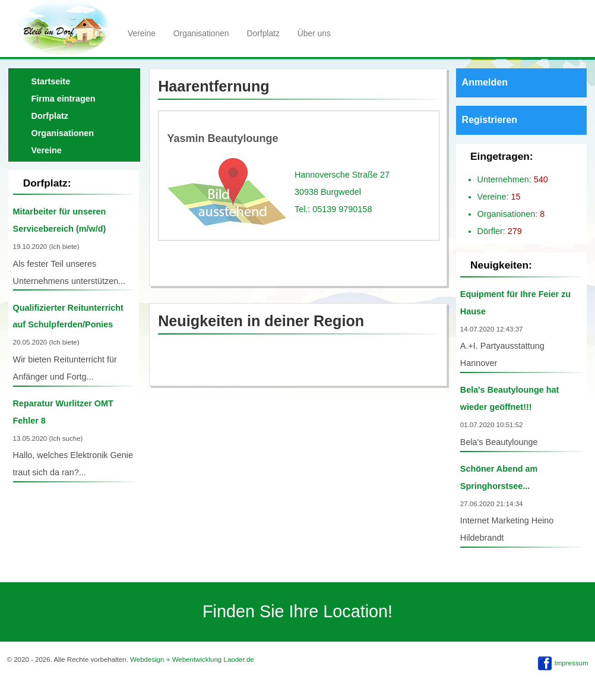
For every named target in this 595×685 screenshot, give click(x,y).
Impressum (571, 663)
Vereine (142, 33)
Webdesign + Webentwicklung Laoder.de (192, 659)
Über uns (314, 33)
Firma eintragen (63, 98)
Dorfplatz (263, 33)
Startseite (51, 81)
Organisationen (201, 33)
